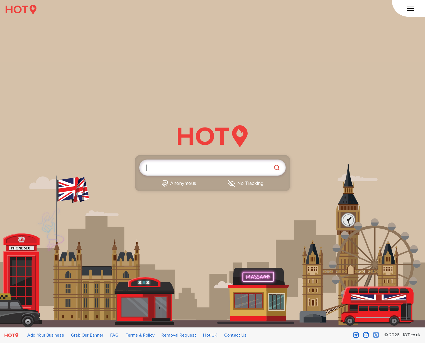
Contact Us (235, 335)
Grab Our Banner (87, 335)
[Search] (276, 168)
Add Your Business (45, 335)
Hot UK (210, 335)
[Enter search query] (212, 168)
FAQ (114, 335)
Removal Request (179, 335)
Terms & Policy (140, 335)
